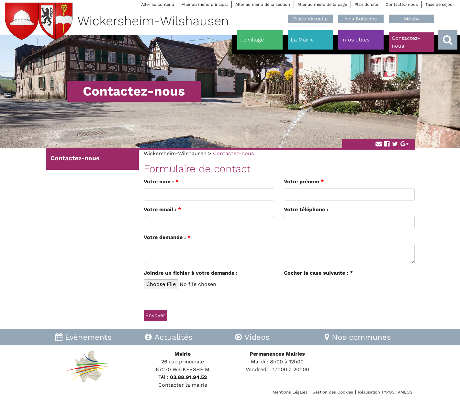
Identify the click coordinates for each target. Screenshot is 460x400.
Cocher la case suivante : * (318, 273)
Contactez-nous (402, 4)
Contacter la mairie (182, 385)
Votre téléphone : (306, 209)
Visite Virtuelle (310, 19)
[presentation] (333, 292)
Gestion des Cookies (332, 392)
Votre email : (162, 209)
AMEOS (405, 392)
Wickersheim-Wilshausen (175, 153)
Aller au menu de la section (262, 4)
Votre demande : (167, 237)
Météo (411, 19)
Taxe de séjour (439, 4)
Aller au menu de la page (322, 4)
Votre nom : (161, 181)
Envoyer (155, 315)
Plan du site (366, 4)
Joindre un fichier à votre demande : (191, 273)
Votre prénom (304, 181)
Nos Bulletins (361, 19)
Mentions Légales (290, 392)
